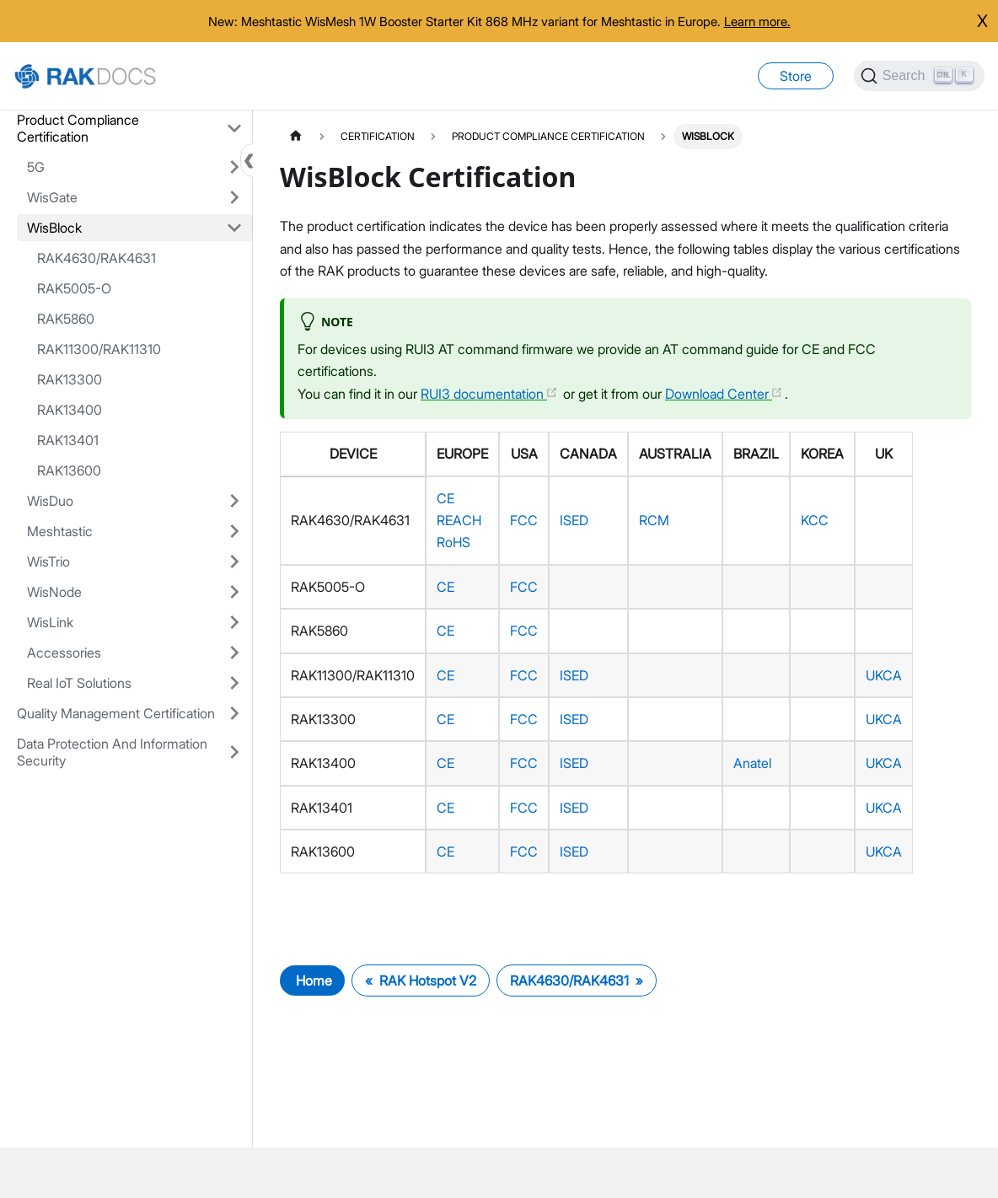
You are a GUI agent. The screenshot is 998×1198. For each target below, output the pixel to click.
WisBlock (54, 227)
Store (796, 75)
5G (36, 166)
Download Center (724, 393)
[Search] (919, 76)
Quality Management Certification (116, 713)
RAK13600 (69, 470)
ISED (574, 520)
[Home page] (296, 136)
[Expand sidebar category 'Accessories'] (234, 652)
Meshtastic (60, 531)
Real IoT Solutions (79, 682)
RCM (654, 520)
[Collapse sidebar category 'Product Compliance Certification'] (234, 128)
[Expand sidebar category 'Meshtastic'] (234, 531)
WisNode (54, 591)
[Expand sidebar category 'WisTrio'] (234, 561)
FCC (524, 520)
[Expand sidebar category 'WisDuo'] (234, 500)
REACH (459, 520)
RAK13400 (69, 409)
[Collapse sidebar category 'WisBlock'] (234, 227)
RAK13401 (68, 440)
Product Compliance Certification (78, 128)
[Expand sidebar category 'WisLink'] (234, 622)
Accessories (64, 652)
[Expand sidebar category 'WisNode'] (234, 591)
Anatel (752, 763)
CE (445, 498)
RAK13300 (69, 379)
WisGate (52, 197)
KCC (815, 520)
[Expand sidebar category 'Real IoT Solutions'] (234, 682)
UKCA (884, 675)
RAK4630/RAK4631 (96, 258)
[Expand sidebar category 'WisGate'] (234, 197)
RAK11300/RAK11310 (99, 349)
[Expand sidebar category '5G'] (234, 166)
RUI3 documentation (489, 393)
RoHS (453, 542)
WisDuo (50, 500)
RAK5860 (65, 318)
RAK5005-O (74, 288)
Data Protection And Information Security (112, 752)
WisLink (50, 622)
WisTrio (48, 561)
